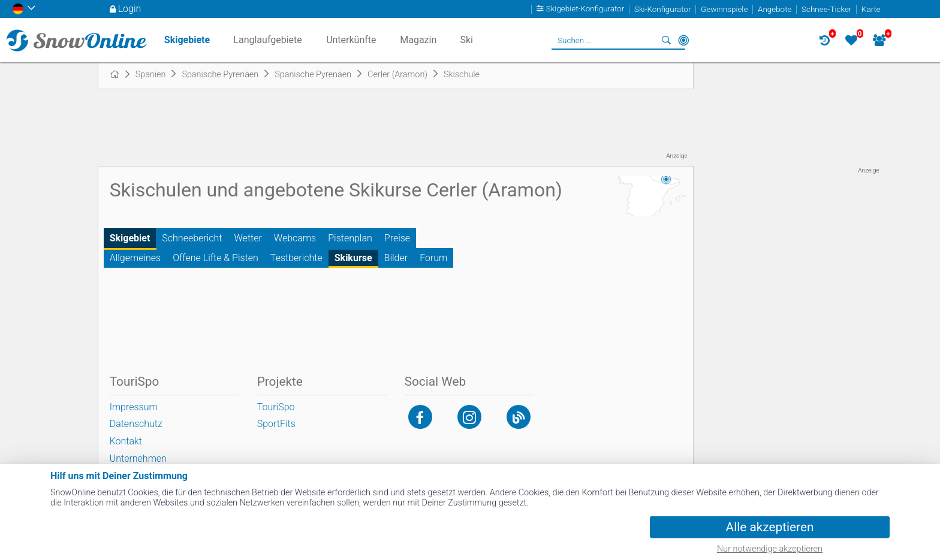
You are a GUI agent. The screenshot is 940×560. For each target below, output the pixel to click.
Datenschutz (136, 423)
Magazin (418, 40)
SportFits (276, 423)
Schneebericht (192, 238)
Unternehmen (138, 458)
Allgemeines (135, 258)
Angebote (774, 9)
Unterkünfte (351, 40)
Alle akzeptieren (770, 527)
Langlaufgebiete (267, 40)
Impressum (134, 407)
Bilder (396, 258)
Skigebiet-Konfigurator (585, 9)
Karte (871, 9)
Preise (397, 238)
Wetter (248, 238)
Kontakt (126, 441)
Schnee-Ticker (826, 9)
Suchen (666, 40)
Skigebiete (187, 40)
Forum (433, 258)
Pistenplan (350, 238)
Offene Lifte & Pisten (215, 258)
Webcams (295, 238)
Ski (466, 40)
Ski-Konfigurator (662, 9)
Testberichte (296, 258)
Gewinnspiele (724, 9)
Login (129, 8)
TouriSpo (276, 407)
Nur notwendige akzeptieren (769, 549)
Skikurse (353, 258)
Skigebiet (130, 238)
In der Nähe (683, 40)
